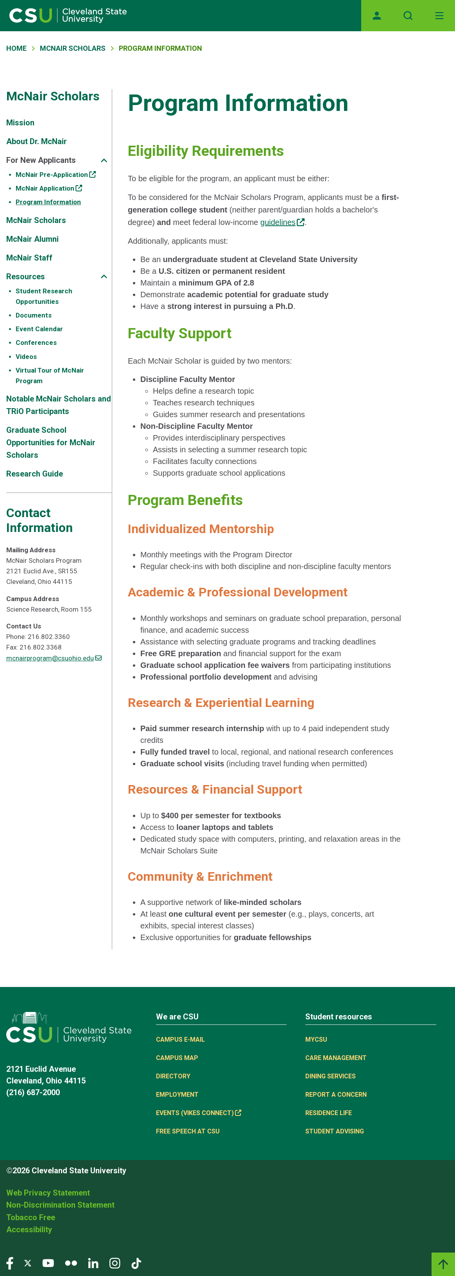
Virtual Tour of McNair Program (50, 375)
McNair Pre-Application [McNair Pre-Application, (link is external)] (56, 174)
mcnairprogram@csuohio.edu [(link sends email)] (54, 658)
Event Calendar (39, 329)
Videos (26, 356)
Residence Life (328, 1113)
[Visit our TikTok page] (136, 1262)
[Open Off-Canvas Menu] (439, 15)
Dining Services (330, 1076)
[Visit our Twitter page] (27, 1262)
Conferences (36, 342)
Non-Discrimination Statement (60, 1205)
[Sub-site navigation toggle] (104, 160)
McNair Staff (29, 257)
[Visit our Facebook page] (9, 1262)
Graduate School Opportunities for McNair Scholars (50, 442)
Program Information (48, 202)
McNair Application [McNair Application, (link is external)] (49, 188)
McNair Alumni (32, 239)
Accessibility (29, 1229)
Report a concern (336, 1094)
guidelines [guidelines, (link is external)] (282, 222)
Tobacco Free (30, 1217)
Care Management (336, 1058)
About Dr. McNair (36, 141)
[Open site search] (408, 15)
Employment (177, 1094)
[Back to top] (443, 1264)
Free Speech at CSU (188, 1131)
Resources (25, 276)
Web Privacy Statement (48, 1192)
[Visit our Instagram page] (114, 1262)
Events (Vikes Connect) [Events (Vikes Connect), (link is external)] (198, 1113)
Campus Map (177, 1058)
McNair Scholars (73, 48)
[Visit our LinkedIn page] (93, 1262)
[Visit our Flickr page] (71, 1262)
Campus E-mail (180, 1039)
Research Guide (34, 473)
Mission (20, 122)
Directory (173, 1076)
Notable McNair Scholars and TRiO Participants (58, 405)
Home (16, 48)
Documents (34, 315)
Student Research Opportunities (44, 296)
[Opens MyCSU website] (376, 15)
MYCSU (316, 1039)
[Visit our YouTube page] (48, 1262)
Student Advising (334, 1131)
